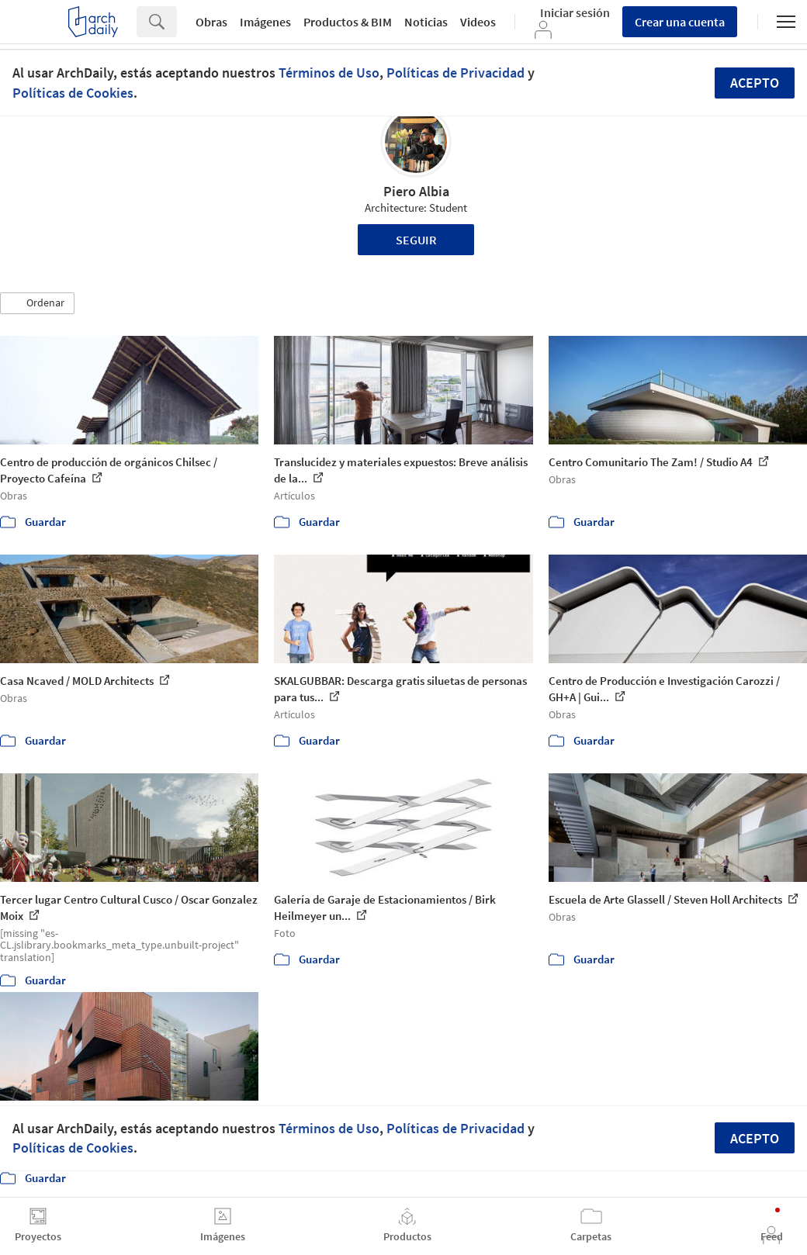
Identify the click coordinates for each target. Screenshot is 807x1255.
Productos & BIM (347, 22)
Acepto (754, 83)
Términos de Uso (329, 72)
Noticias (426, 22)
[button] (37, 303)
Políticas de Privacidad (455, 72)
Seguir (416, 239)
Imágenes (265, 22)
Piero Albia (416, 191)
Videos (478, 22)
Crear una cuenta (680, 21)
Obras (211, 22)
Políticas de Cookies (72, 93)
